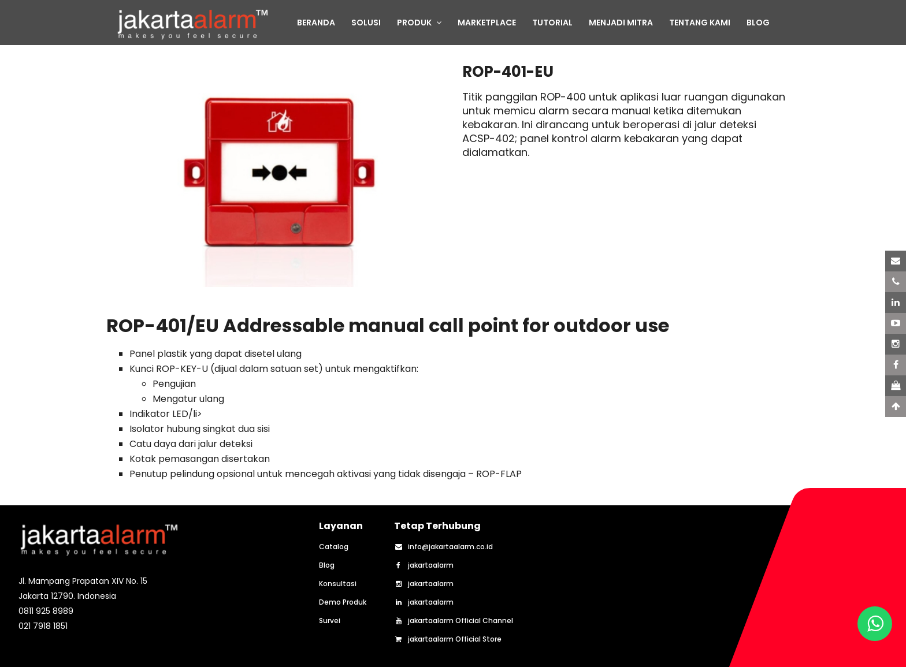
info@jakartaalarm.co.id (443, 547)
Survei (329, 620)
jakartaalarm (424, 565)
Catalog (333, 547)
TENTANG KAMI (699, 22)
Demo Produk (342, 602)
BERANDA (316, 22)
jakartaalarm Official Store (448, 639)
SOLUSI (366, 22)
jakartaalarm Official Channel (453, 620)
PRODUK (419, 22)
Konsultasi (338, 583)
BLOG (758, 22)
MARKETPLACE (487, 22)
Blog (327, 565)
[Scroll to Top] (895, 406)
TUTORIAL (552, 22)
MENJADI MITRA (621, 22)
